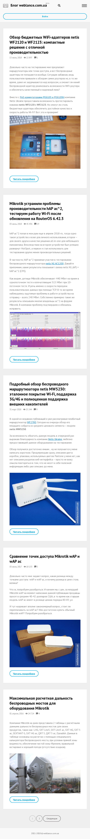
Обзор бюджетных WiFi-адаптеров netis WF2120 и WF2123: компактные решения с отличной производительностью (44, 45)
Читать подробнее (24, 179)
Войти (45, 16)
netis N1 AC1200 (55, 263)
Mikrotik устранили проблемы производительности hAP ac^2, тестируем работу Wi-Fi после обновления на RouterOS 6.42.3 (37, 211)
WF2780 (31, 422)
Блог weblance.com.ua (25, 5)
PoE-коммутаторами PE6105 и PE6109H (42, 97)
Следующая (51, 818)
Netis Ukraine (55, 439)
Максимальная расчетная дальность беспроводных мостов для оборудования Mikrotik (41, 703)
